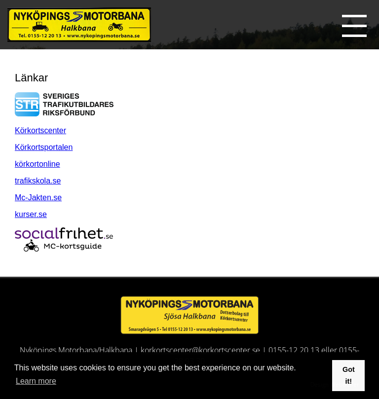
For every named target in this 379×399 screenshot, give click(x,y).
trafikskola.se (38, 181)
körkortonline (37, 164)
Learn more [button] (36, 381)
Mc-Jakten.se (38, 197)
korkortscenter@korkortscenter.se (200, 350)
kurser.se (31, 214)
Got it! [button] (348, 375)
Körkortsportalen (44, 147)
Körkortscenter (40, 130)
